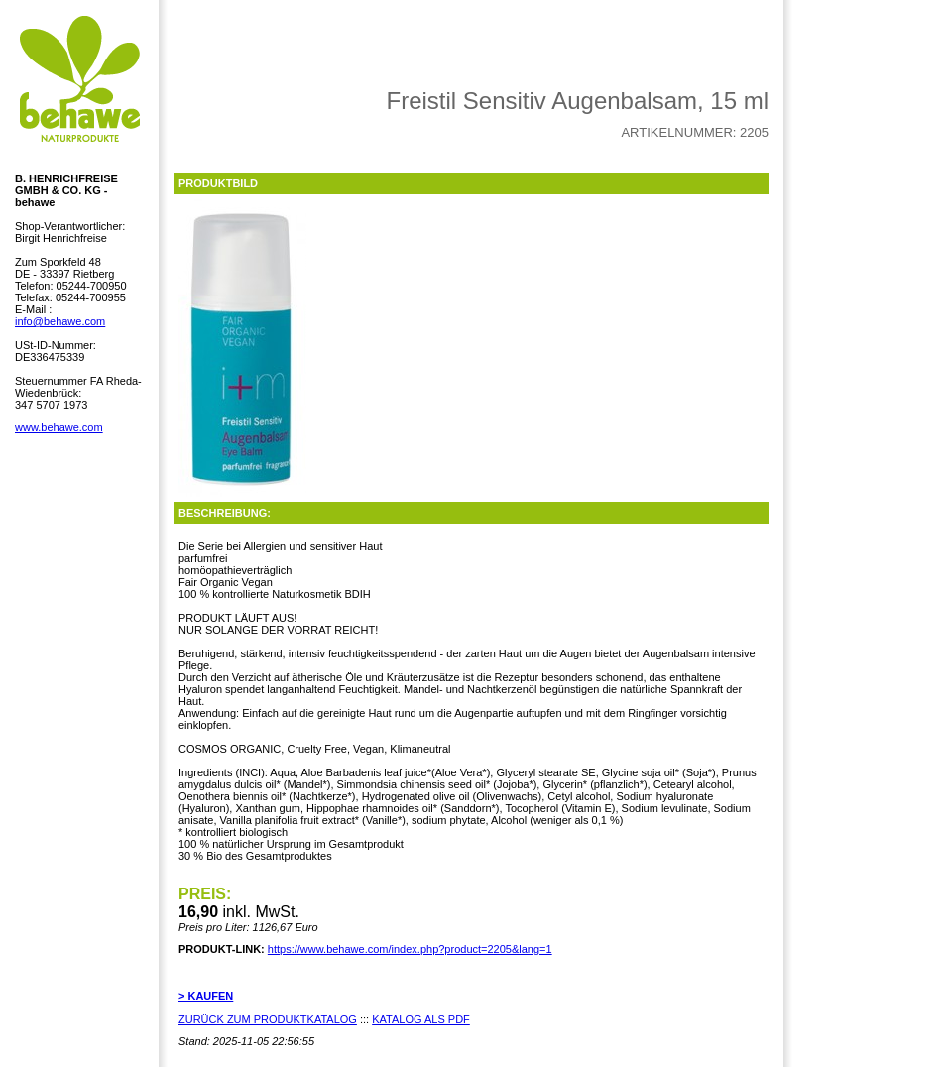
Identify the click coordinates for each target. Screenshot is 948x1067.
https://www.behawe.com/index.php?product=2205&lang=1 (410, 949)
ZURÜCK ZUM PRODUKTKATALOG (267, 1019)
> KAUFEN (205, 996)
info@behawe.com (60, 321)
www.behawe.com (59, 427)
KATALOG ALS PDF (421, 1019)
